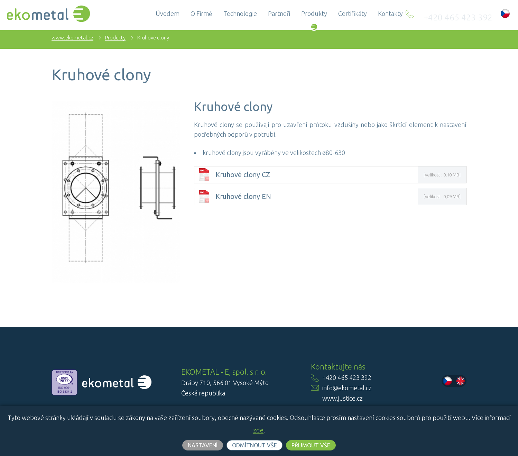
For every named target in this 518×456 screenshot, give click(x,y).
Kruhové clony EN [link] (243, 196)
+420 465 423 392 (467, 13)
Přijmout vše (311, 445)
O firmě (223, 13)
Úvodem (189, 13)
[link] (204, 178)
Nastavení (203, 445)
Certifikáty (374, 13)
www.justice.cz (342, 398)
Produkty (336, 13)
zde (258, 430)
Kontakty (411, 13)
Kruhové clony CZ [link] (242, 175)
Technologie (261, 13)
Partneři (300, 13)
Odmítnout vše (254, 445)
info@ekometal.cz (347, 387)
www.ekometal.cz (72, 37)
